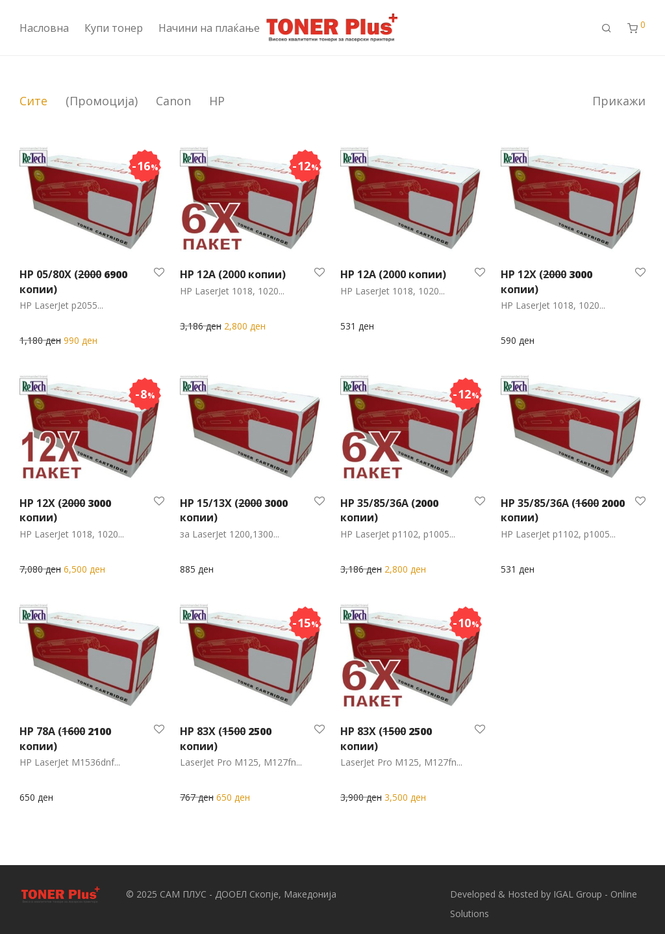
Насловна (44, 28)
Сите (33, 101)
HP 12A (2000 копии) (233, 274)
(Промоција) (102, 101)
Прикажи (619, 101)
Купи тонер (113, 28)
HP (217, 101)
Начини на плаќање (209, 28)
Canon (173, 101)
